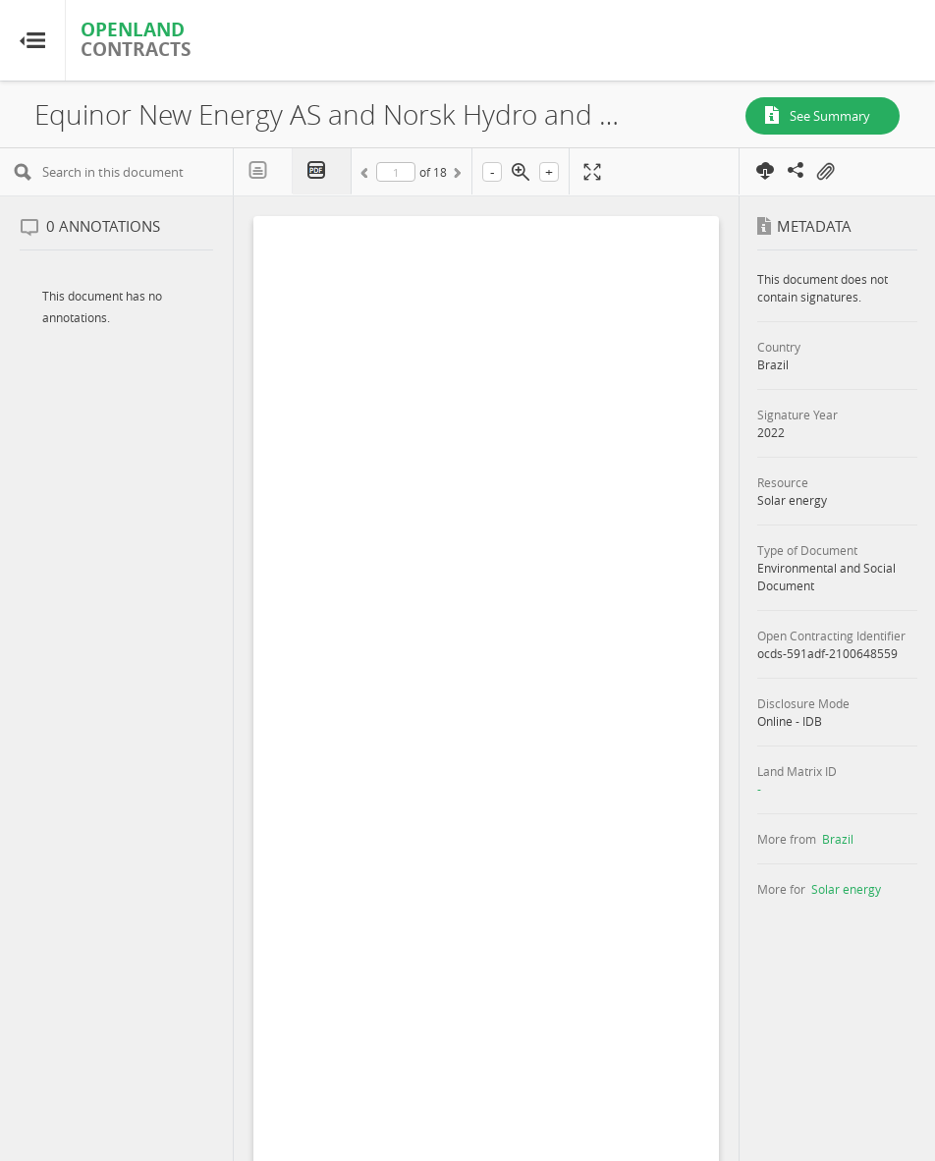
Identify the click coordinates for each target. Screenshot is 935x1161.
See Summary (830, 116)
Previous (367, 176)
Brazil (837, 839)
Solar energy (846, 889)
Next (456, 176)
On (825, 172)
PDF (322, 171)
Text (263, 171)
